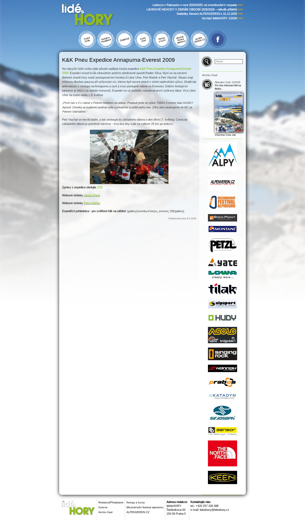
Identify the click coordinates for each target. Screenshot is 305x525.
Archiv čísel (105, 512)
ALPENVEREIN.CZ (138, 512)
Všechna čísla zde (225, 134)
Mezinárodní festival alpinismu (145, 507)
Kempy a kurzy (135, 502)
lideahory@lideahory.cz (214, 509)
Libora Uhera (92, 195)
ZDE (100, 187)
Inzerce (103, 507)
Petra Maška (92, 203)
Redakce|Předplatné (111, 502)
